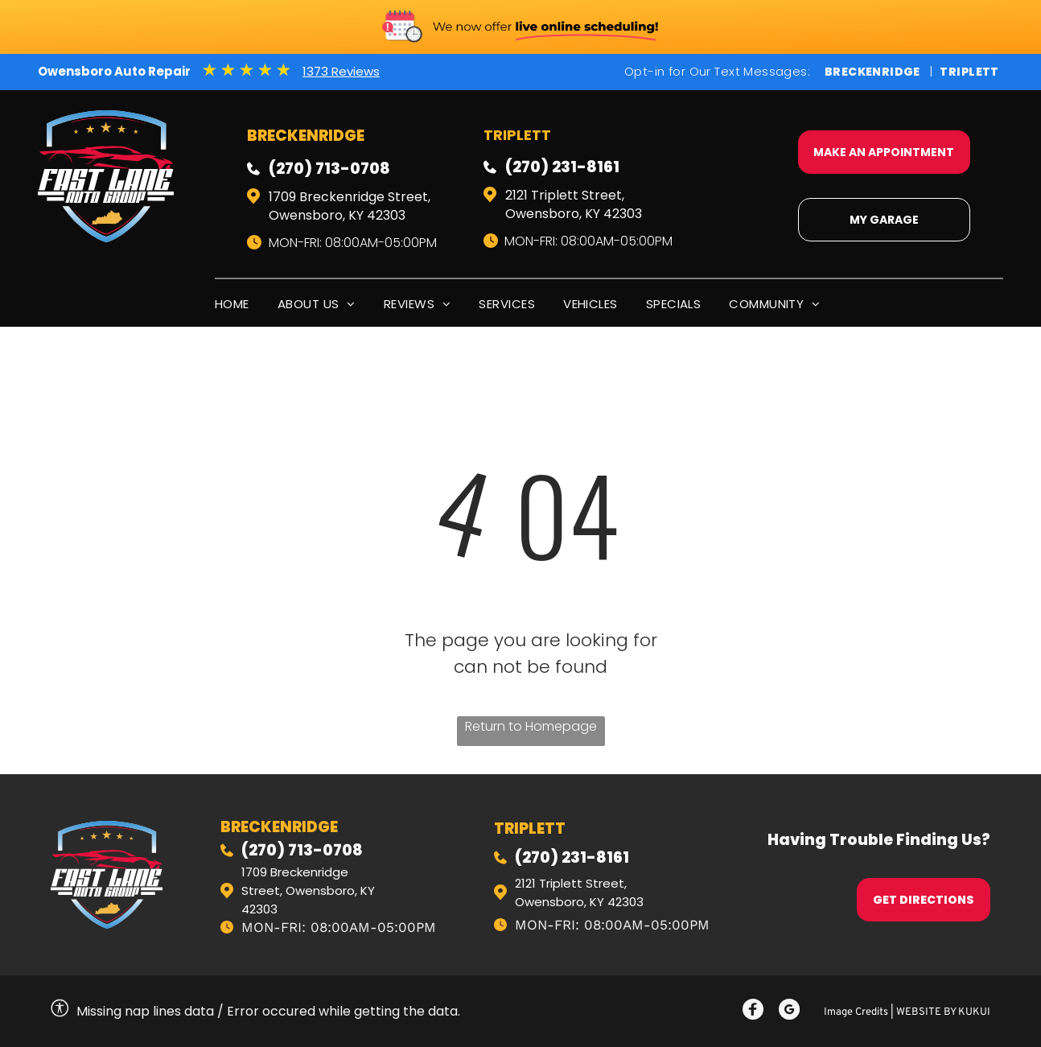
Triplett (969, 72)
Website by (926, 1012)
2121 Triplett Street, (571, 883)
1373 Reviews (341, 71)
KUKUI (974, 1012)
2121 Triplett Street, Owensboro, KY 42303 (573, 204)
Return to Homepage (531, 726)
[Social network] (753, 1011)
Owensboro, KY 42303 (579, 901)
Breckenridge (872, 72)
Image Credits (856, 1012)
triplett (530, 828)
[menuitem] (246, 304)
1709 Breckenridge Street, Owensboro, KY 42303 (349, 206)
